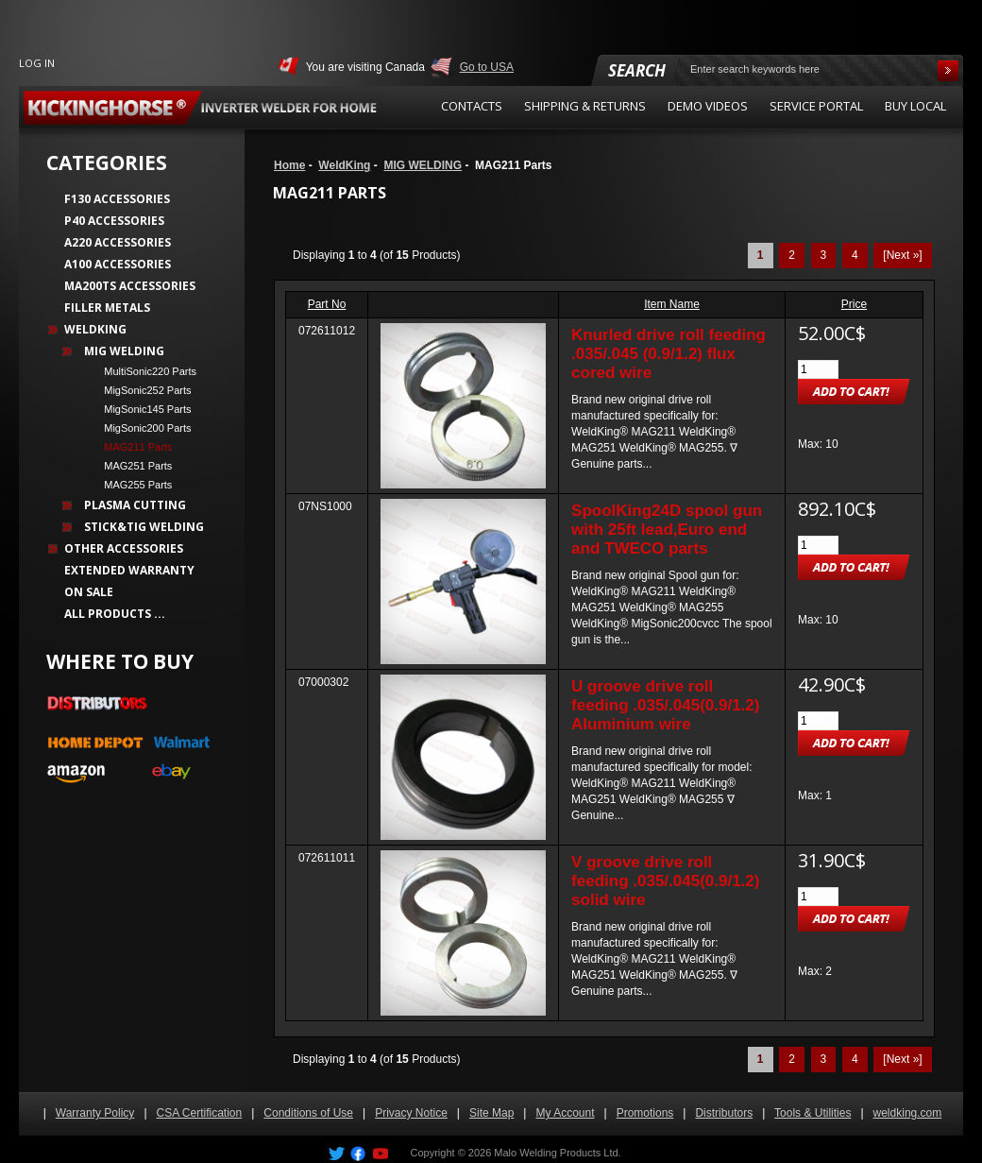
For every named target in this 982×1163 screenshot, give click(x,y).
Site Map (491, 1113)
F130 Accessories (117, 199)
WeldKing (344, 165)
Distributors (724, 1113)
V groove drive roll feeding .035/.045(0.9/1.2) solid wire (665, 881)
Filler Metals (107, 307)
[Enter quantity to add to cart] (818, 369)
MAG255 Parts (132, 484)
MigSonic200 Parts (142, 428)
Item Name (672, 304)
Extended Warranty (129, 570)
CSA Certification (200, 1113)
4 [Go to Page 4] (855, 255)
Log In (37, 63)
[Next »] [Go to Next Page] (902, 255)
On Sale (88, 592)
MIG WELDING (422, 165)
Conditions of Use (308, 1113)
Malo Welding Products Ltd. (557, 1152)
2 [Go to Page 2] (791, 255)
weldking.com (907, 1113)
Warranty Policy (95, 1113)
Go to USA (487, 67)
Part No (327, 304)
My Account (564, 1113)
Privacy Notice (411, 1113)
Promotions (645, 1113)
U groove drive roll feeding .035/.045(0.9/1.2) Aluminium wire (665, 705)
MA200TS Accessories (129, 286)
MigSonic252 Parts (142, 390)
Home (289, 165)
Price (854, 304)
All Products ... (114, 614)
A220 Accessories (117, 242)
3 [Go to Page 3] (824, 255)
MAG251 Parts (132, 465)
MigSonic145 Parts (142, 409)
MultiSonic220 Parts (144, 371)
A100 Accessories (117, 264)
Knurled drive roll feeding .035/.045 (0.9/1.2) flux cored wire (668, 354)
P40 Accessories (114, 221)
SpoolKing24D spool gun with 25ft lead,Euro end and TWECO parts (666, 529)
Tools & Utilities (812, 1113)
